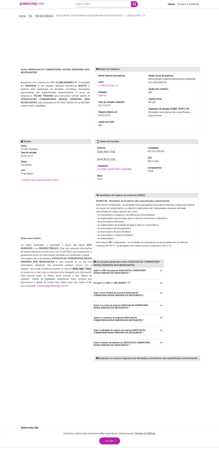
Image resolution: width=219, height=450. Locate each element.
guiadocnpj (32, 4)
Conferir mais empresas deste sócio (40, 180)
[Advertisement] (104, 44)
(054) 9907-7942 (106, 151)
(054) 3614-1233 (106, 159)
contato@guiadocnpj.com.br (52, 285)
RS (30, 15)
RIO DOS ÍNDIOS (44, 15)
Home (22, 15)
